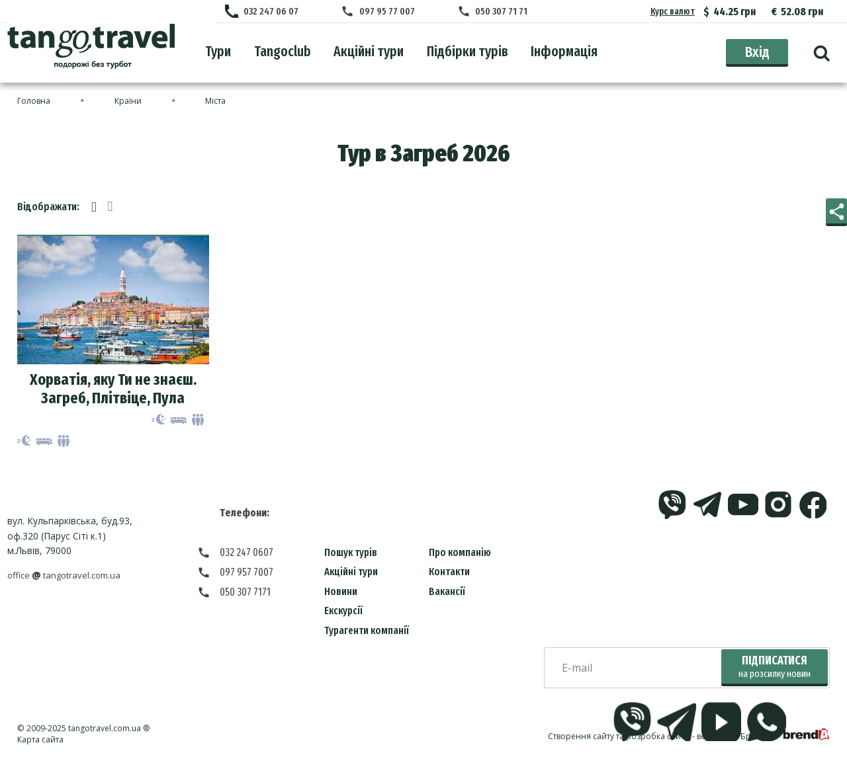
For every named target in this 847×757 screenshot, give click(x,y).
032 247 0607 (246, 553)
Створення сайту (581, 737)
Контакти (449, 573)
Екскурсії (343, 612)
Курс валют (672, 11)
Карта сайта (40, 740)
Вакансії (447, 592)
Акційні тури (351, 573)
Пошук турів (350, 553)
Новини (340, 592)
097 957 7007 (246, 573)
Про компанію (460, 553)
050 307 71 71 (496, 12)
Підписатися (774, 668)
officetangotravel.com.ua (67, 577)
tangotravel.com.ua (104, 729)
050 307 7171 (245, 593)
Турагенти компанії (366, 631)
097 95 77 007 (387, 12)
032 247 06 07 (276, 12)
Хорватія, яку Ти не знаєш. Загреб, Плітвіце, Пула (113, 390)
